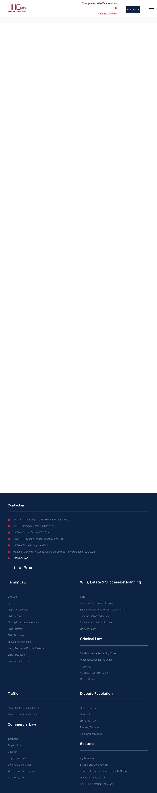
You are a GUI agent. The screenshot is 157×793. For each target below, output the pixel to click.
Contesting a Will (89, 628)
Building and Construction (94, 764)
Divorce (12, 603)
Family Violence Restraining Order (98, 653)
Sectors (87, 743)
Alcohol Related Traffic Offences (25, 708)
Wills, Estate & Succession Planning (110, 582)
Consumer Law (88, 721)
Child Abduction (16, 654)
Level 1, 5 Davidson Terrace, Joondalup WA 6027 (36, 539)
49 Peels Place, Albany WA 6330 (28, 546)
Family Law (17, 582)
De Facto (12, 596)
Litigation (12, 751)
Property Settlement (18, 609)
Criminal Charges (89, 679)
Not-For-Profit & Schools (93, 777)
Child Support (15, 616)
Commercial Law (22, 724)
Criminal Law (91, 639)
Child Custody (15, 628)
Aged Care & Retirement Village (96, 784)
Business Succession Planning (96, 603)
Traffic (13, 693)
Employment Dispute (91, 733)
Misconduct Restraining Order (96, 659)
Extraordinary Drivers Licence (23, 714)
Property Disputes (89, 727)
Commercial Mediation (20, 764)
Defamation (86, 714)
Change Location (107, 13)
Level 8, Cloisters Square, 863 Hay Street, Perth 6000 (38, 520)
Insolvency (13, 738)
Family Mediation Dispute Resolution (27, 648)
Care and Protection (18, 661)
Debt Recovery (88, 708)
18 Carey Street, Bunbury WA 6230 (29, 533)
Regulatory (86, 666)
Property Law (15, 745)
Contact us (133, 9)
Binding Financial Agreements (24, 622)
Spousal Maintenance (19, 641)
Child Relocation (16, 635)
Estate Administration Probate (96, 622)
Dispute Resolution (96, 693)
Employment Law (17, 758)
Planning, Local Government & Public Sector (103, 771)
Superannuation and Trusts (94, 616)
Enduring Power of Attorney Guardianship (102, 609)
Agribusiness (87, 758)
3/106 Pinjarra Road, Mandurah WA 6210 (32, 526)
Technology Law (16, 777)
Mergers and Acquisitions (21, 771)
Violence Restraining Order (94, 672)
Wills (82, 596)
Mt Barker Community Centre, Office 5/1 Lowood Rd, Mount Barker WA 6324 (51, 552)
